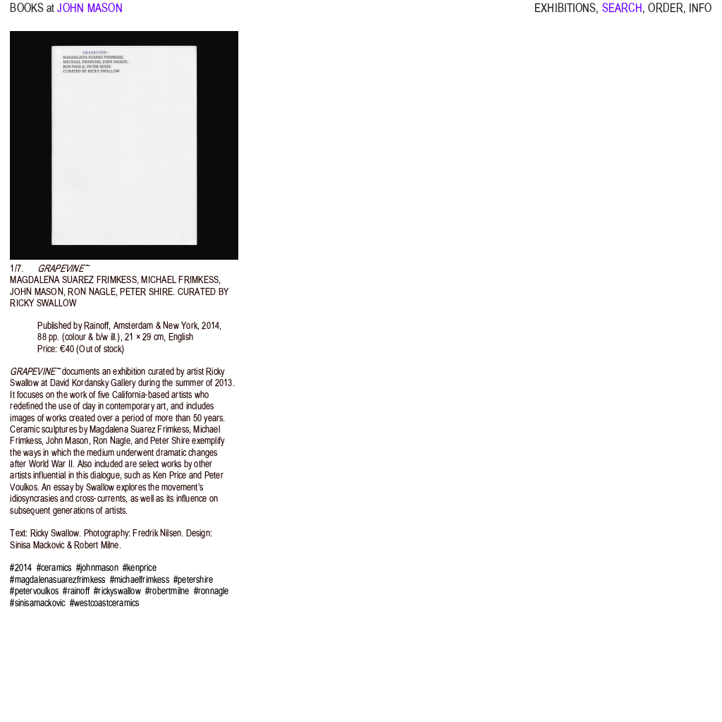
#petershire (193, 580)
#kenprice (140, 568)
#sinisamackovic (37, 603)
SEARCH (622, 14)
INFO (700, 14)
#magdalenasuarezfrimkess (57, 580)
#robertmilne (167, 591)
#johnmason (97, 568)
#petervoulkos (34, 591)
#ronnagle (211, 591)
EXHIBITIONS (565, 14)
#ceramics (54, 568)
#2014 (21, 568)
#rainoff (76, 591)
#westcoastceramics (105, 603)
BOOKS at (32, 14)
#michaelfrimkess (139, 580)
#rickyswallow (117, 591)
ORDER (665, 14)
